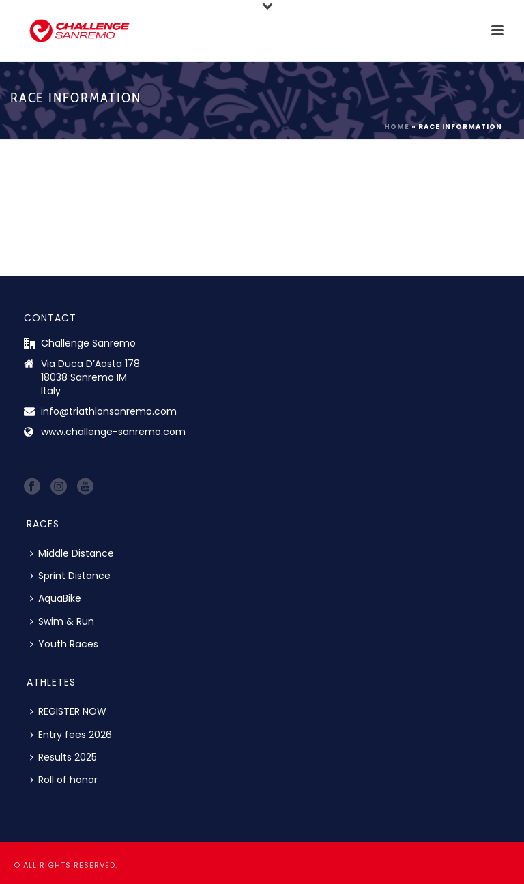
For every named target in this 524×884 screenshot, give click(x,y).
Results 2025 (63, 757)
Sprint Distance (70, 576)
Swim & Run (62, 621)
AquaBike (55, 598)
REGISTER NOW (68, 711)
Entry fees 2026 (71, 734)
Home (396, 126)
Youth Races (64, 644)
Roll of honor (64, 779)
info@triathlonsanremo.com (109, 411)
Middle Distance (72, 553)
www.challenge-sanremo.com (113, 432)
